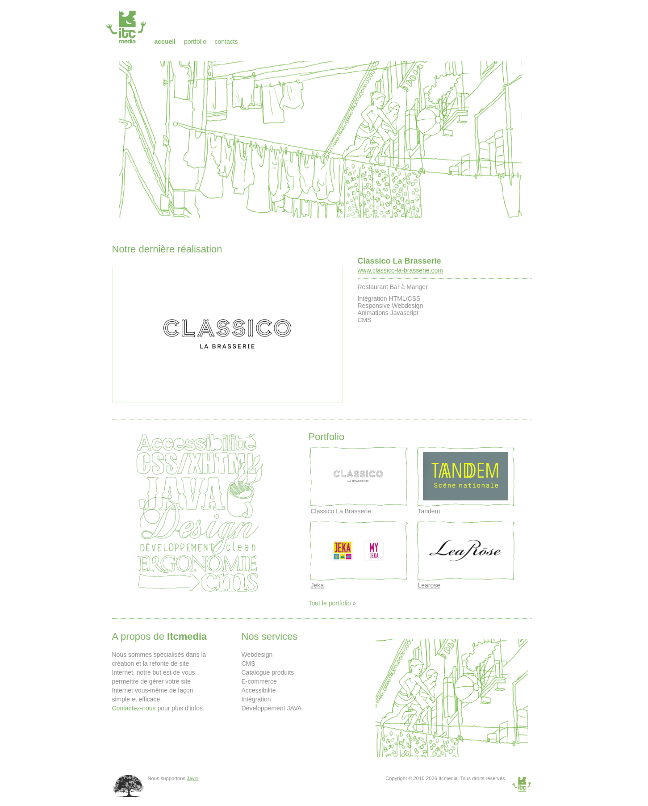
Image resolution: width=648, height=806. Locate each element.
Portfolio (195, 41)
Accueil (165, 41)
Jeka (317, 585)
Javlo (192, 778)
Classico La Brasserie (399, 260)
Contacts (226, 41)
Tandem (429, 511)
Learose (429, 585)
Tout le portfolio (330, 603)
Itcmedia (127, 27)
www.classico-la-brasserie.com (400, 270)
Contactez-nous (134, 708)
